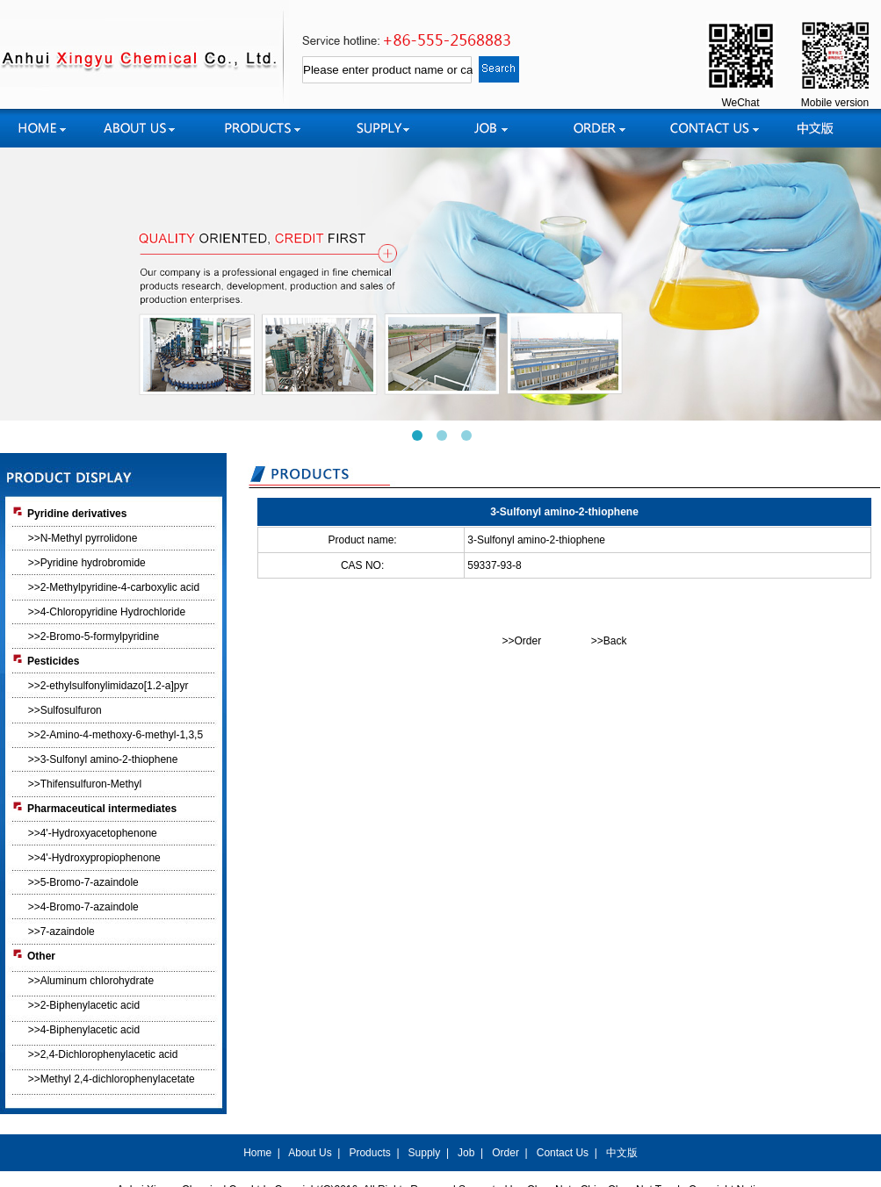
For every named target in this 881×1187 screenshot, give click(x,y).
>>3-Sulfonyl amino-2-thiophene (103, 759)
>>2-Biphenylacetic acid (84, 1005)
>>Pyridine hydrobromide (87, 563)
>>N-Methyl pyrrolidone (83, 538)
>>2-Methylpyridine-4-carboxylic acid (113, 587)
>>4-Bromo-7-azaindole (83, 907)
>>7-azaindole (61, 931)
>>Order (521, 641)
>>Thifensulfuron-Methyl (84, 784)
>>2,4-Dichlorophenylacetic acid (103, 1054)
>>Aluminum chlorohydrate (91, 981)
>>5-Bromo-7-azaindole (83, 882)
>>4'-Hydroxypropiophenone (94, 858)
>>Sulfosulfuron (65, 710)
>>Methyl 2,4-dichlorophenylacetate (111, 1079)
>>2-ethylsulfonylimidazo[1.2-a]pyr (108, 686)
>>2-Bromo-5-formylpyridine (93, 636)
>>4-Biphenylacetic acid (84, 1030)
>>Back (609, 641)
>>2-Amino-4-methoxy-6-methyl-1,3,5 (115, 735)
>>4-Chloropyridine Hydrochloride (106, 612)
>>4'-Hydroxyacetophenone (92, 833)
